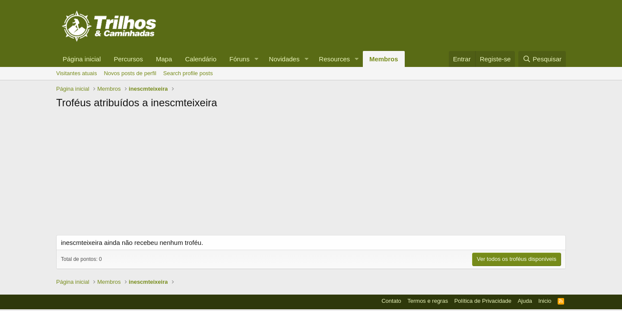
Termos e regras (427, 301)
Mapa (164, 59)
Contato (391, 301)
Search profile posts (188, 73)
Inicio (544, 301)
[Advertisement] (311, 174)
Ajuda (524, 301)
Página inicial (82, 59)
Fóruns (239, 59)
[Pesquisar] (542, 59)
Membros (383, 59)
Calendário (200, 59)
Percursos (128, 59)
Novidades (284, 59)
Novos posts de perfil (130, 73)
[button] (257, 59)
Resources (334, 59)
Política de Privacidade (482, 301)
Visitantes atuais (76, 73)
